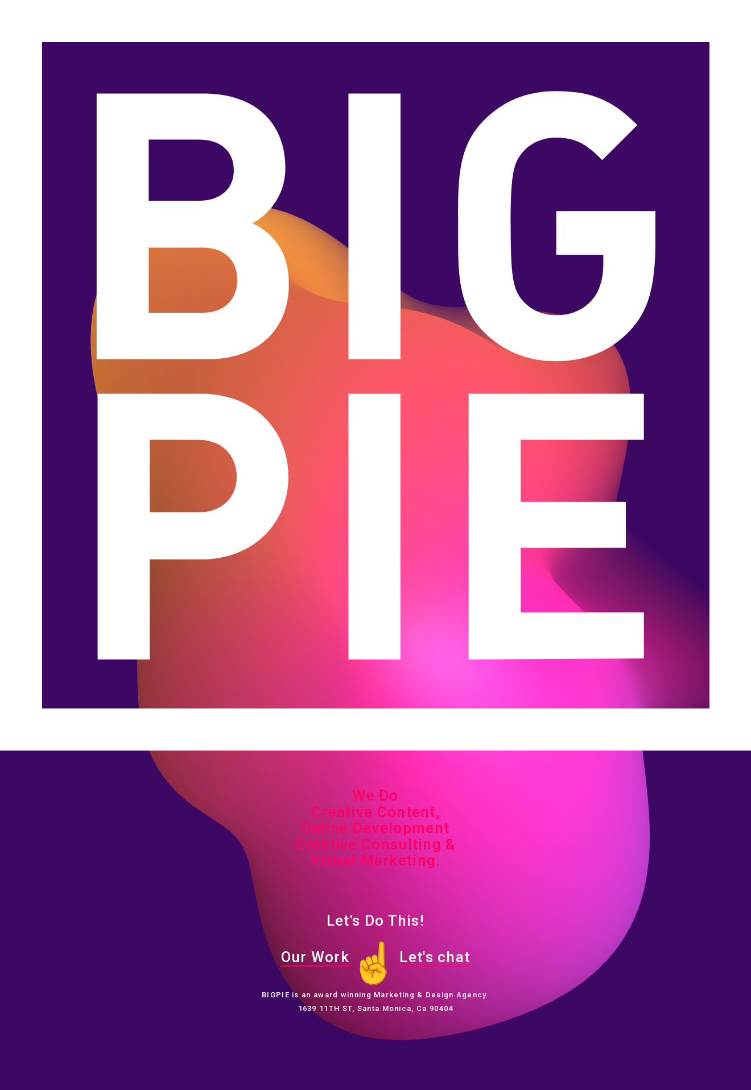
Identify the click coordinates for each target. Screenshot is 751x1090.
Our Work (315, 956)
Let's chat (434, 956)
